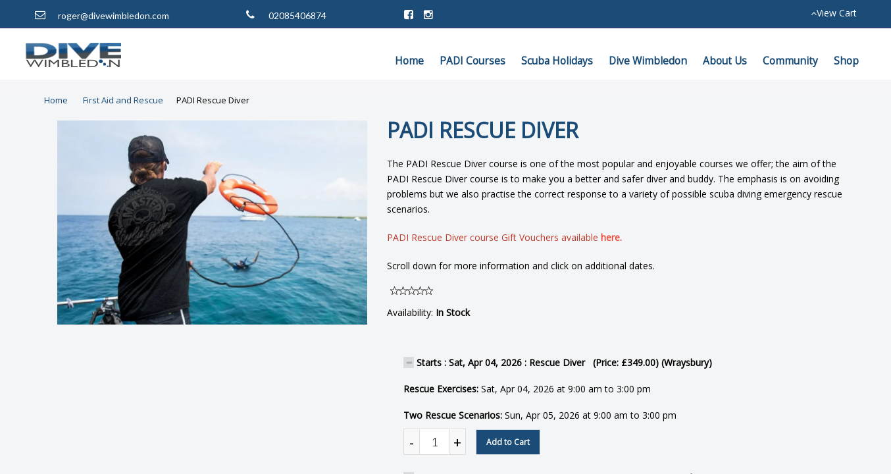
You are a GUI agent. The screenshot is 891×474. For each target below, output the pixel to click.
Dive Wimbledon (648, 61)
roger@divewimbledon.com (113, 15)
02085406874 (297, 15)
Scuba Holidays (557, 61)
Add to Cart (508, 442)
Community (790, 61)
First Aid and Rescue (123, 100)
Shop (846, 61)
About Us (725, 61)
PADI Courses (472, 61)
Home (409, 61)
